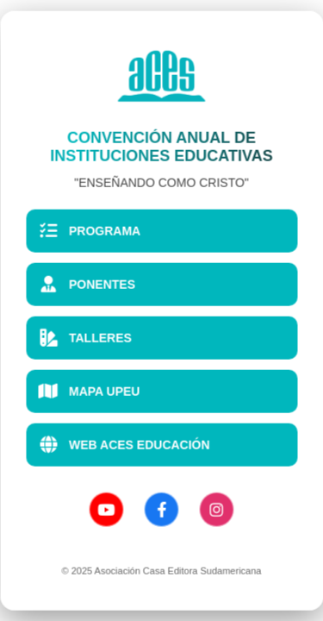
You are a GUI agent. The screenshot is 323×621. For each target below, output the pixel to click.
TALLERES (85, 337)
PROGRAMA (89, 230)
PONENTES (86, 283)
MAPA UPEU (89, 390)
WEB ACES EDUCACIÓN (124, 444)
